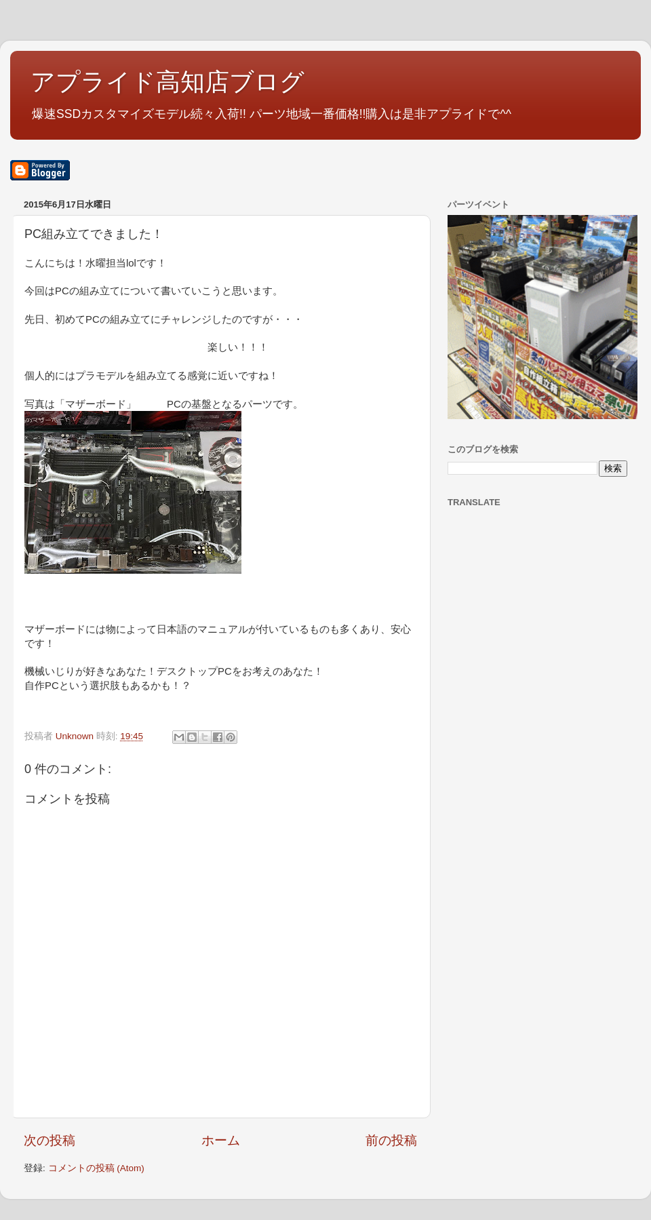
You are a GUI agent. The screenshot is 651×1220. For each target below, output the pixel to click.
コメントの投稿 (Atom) (96, 1168)
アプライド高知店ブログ (167, 82)
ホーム (220, 1140)
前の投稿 (391, 1140)
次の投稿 (49, 1140)
